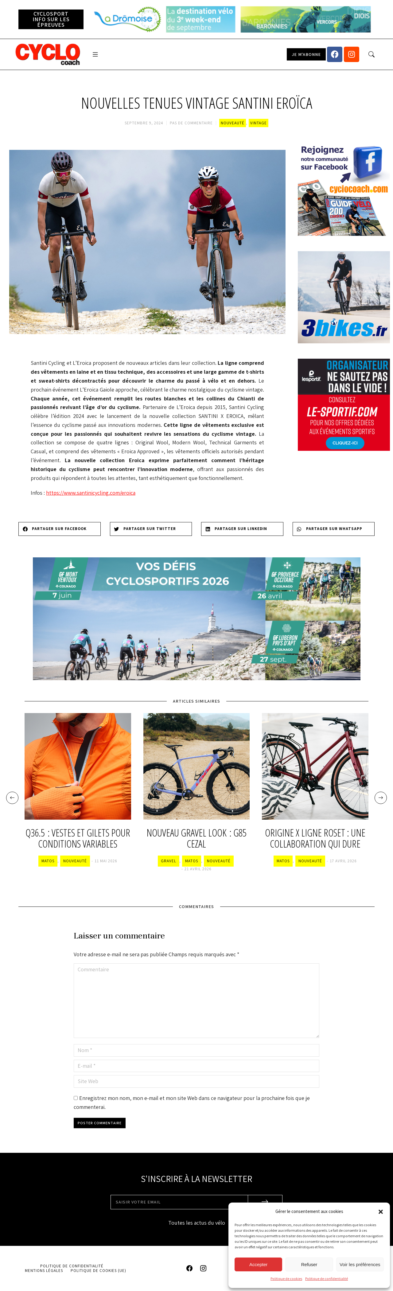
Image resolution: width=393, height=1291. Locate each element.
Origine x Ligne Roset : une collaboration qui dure (315, 838)
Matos (47, 861)
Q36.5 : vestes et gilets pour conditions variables (77, 838)
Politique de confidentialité (326, 1278)
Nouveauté (232, 123)
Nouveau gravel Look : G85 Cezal (196, 838)
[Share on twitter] (151, 529)
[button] (381, 1212)
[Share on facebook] (59, 529)
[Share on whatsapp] (334, 529)
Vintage (258, 123)
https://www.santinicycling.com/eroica (90, 492)
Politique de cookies (286, 1278)
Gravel (168, 861)
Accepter (258, 1264)
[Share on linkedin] (242, 529)
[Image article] (78, 766)
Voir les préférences (360, 1264)
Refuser (309, 1264)
